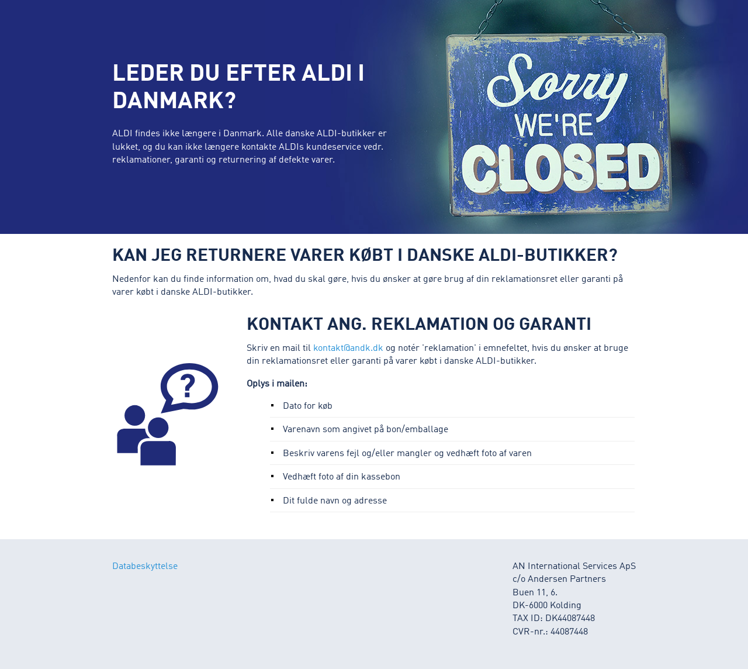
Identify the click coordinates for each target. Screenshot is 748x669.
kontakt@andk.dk (348, 348)
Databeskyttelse (145, 566)
